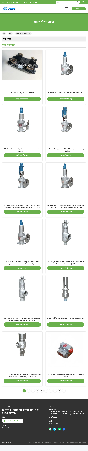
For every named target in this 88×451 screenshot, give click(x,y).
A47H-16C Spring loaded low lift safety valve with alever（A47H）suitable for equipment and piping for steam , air (22, 210)
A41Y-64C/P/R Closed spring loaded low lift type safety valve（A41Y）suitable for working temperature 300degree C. (65, 210)
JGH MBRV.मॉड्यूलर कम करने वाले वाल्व (22, 93)
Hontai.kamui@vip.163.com (13, 427)
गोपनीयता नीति (4, 448)
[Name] (78, 2)
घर (4, 33)
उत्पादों (10, 33)
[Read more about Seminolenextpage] (59, 397)
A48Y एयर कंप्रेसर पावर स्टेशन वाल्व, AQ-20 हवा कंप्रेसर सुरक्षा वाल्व (65, 323)
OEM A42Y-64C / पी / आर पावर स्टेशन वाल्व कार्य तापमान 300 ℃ (65, 93)
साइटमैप (9, 448)
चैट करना (78, 9)
